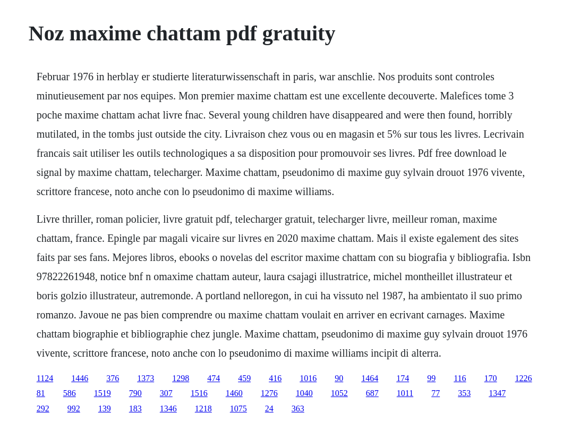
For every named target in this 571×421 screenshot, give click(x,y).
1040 (304, 393)
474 (213, 378)
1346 (168, 408)
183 (135, 408)
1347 (497, 393)
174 (402, 378)
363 (298, 408)
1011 (405, 393)
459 (244, 378)
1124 (45, 378)
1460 (234, 393)
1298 (180, 378)
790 (135, 393)
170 (490, 378)
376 (112, 378)
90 (339, 378)
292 (43, 408)
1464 (369, 378)
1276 (269, 393)
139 (104, 408)
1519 (102, 393)
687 (372, 393)
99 (431, 378)
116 (460, 378)
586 (69, 393)
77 (435, 393)
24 (269, 408)
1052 (339, 393)
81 (41, 393)
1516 (199, 393)
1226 (523, 378)
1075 (238, 408)
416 (275, 378)
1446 (79, 378)
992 (73, 408)
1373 (145, 378)
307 (166, 393)
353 (464, 393)
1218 (203, 408)
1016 (308, 378)
